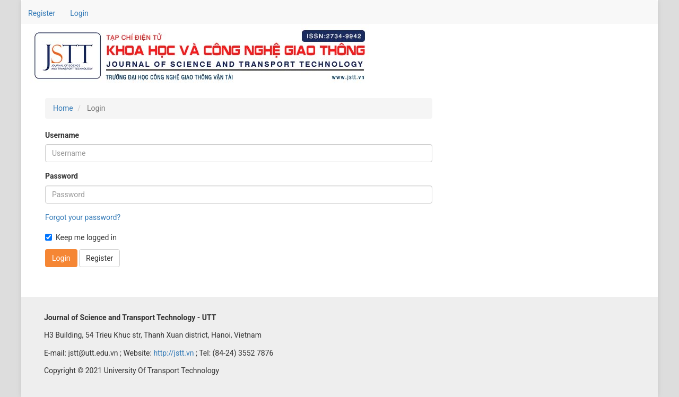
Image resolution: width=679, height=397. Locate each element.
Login (79, 13)
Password (61, 176)
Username (62, 135)
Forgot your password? (82, 217)
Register (41, 13)
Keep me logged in (81, 237)
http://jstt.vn (173, 353)
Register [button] (99, 258)
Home (63, 108)
